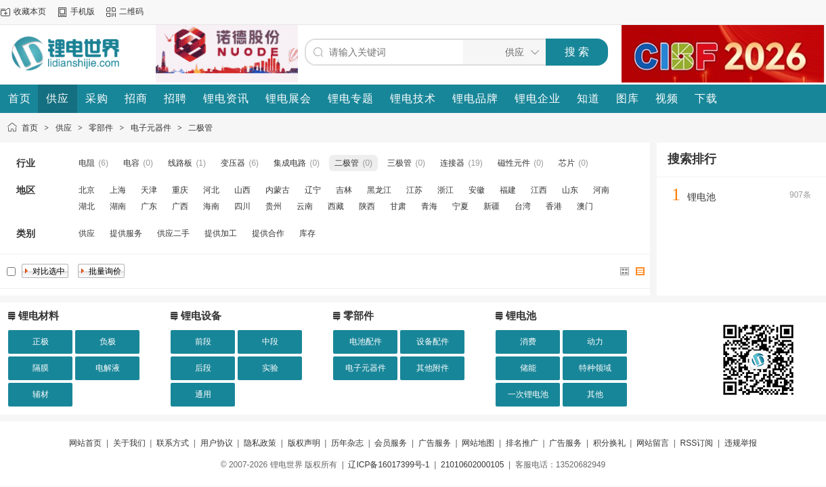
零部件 (101, 128)
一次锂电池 (528, 394)
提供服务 (126, 233)
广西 (180, 206)
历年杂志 (347, 443)
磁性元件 (514, 163)
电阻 (87, 163)
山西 (242, 190)
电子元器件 (151, 128)
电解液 (107, 368)
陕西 (367, 206)
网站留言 (652, 443)
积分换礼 (609, 443)
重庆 (180, 190)
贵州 (273, 206)
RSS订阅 (697, 443)
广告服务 (434, 443)
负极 (108, 341)
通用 (203, 394)
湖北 (87, 206)
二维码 (131, 11)
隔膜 (40, 368)
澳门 (585, 206)
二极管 (200, 128)
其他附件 (432, 368)
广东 (149, 206)
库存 (307, 233)
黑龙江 (379, 190)
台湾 (523, 206)
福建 (508, 190)
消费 (528, 341)
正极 (40, 341)
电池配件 (365, 341)
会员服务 (390, 443)
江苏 (414, 190)
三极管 (399, 163)
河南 (601, 190)
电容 (131, 163)
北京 (87, 190)
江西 (539, 190)
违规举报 (740, 443)
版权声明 (304, 443)
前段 (203, 341)
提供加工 (220, 233)
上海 (118, 190)
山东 (570, 190)
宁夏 (460, 206)
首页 (30, 128)
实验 (270, 368)
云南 (305, 206)
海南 (211, 206)
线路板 (180, 163)
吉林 (344, 190)
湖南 (118, 206)
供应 (64, 128)
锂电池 (701, 196)
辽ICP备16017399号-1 (388, 464)
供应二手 (173, 233)
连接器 (452, 163)
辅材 (40, 394)
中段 (270, 341)
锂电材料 (38, 315)
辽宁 (313, 190)
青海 (429, 206)
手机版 (82, 11)
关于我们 (129, 443)
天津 (149, 190)
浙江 (445, 190)
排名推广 (522, 443)
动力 (595, 341)
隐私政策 (260, 443)
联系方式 (172, 443)
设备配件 (432, 341)
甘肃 (398, 206)
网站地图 (478, 443)
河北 (211, 190)
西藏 (336, 206)
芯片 (567, 163)
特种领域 (595, 368)
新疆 (491, 206)
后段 (203, 368)
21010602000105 (472, 464)
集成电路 (290, 163)
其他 (595, 394)
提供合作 (268, 233)
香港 (554, 206)
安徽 (477, 190)
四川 (242, 206)
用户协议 (216, 443)
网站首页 (85, 443)
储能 (528, 368)
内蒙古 (277, 190)
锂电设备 (201, 315)
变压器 (233, 163)
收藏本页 (30, 11)
